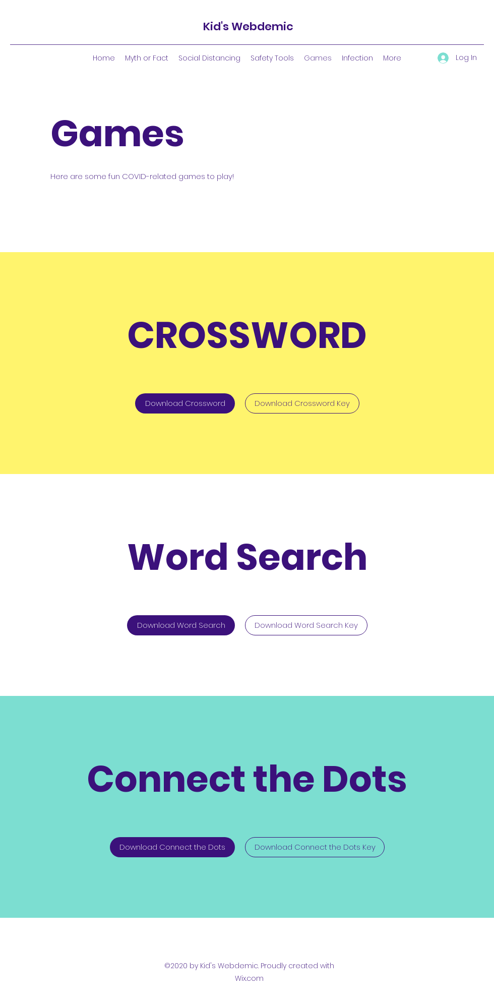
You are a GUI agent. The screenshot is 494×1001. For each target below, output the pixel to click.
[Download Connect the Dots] (172, 847)
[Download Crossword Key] (302, 403)
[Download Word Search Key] (306, 625)
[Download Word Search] (181, 625)
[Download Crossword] (185, 403)
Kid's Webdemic (248, 26)
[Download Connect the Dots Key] (315, 847)
